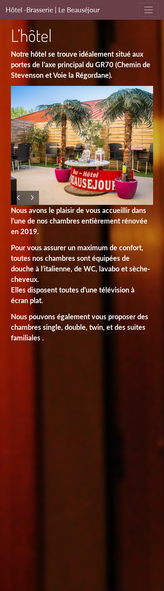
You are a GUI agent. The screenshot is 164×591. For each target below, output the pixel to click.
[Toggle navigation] (148, 10)
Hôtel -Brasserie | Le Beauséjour (53, 10)
